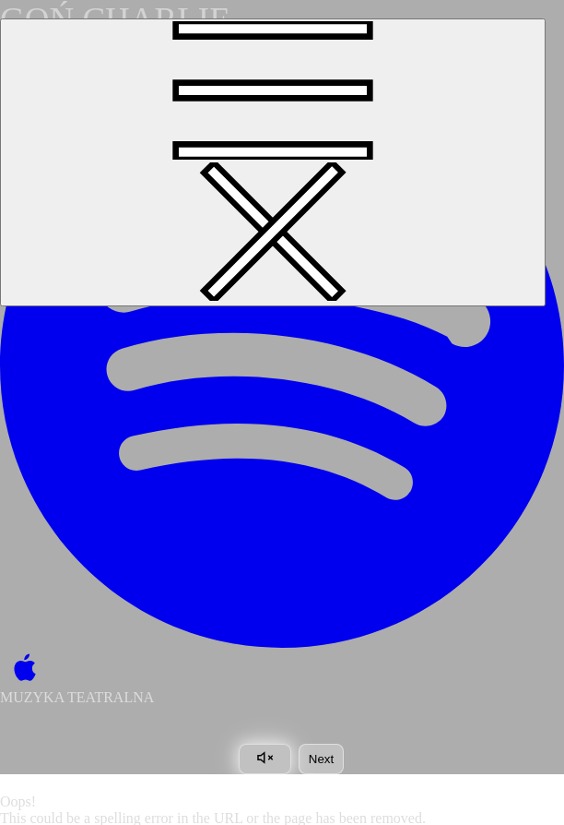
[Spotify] (282, 365)
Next (321, 759)
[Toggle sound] (265, 759)
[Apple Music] (20, 668)
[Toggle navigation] (273, 162)
